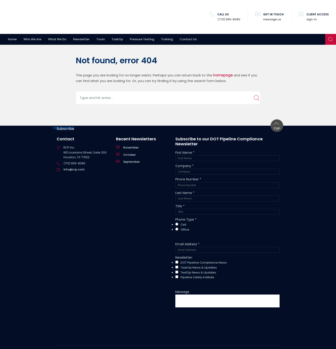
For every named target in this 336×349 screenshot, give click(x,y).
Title (180, 206)
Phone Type (186, 219)
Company (184, 166)
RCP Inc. (32, 17)
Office (185, 229)
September (131, 162)
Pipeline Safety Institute (197, 277)
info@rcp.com (74, 169)
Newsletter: (184, 257)
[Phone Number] (227, 185)
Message (182, 292)
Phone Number (188, 179)
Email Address (187, 244)
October (129, 155)
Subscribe (65, 128)
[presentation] (209, 320)
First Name (185, 152)
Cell (183, 224)
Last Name (185, 193)
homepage (223, 75)
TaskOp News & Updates (199, 267)
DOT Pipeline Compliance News (204, 262)
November (131, 147)
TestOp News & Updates (198, 272)
